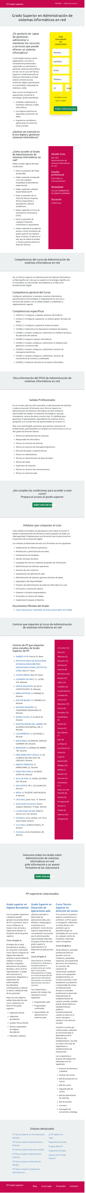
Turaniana (20, 832)
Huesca (60, 728)
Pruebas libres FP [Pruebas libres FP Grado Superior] (56, 1146)
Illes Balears (62, 732)
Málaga (60, 765)
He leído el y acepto (60, 99)
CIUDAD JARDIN (22, 675)
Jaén (59, 739)
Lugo (59, 757)
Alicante (60, 661)
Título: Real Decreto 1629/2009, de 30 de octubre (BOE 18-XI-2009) (44, 610)
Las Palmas (62, 748)
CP (54, 88)
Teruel (60, 806)
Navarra (60, 774)
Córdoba (61, 695)
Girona (60, 708)
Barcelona (61, 674)
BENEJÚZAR (21, 747)
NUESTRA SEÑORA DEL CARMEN (29, 724)
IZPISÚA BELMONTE (24, 686)
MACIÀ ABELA (21, 741)
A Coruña (61, 648)
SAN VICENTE (21, 785)
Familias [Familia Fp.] (58, 3)
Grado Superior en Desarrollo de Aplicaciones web (41, 908)
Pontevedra (62, 782)
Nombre (57, 53)
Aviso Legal (46, 1186)
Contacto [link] (74, 1186)
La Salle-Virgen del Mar (25, 811)
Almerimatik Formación (26, 804)
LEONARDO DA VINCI (25, 679)
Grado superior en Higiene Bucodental (17, 906)
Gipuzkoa (61, 704)
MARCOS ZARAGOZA (24, 764)
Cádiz (59, 682)
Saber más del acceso (43, 504)
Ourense (61, 778)
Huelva (60, 724)
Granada (61, 712)
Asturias (60, 669)
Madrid (60, 761)
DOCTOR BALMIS (23, 700)
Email (56, 70)
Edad (69, 88)
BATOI (18, 792)
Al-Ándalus (20, 818)
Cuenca (60, 699)
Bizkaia (60, 678)
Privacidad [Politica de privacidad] (60, 1186)
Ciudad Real (62, 691)
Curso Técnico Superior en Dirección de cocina (67, 908)
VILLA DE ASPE (22, 778)
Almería (60, 665)
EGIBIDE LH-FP (22, 656)
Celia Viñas (20, 799)
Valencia (60, 814)
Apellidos (57, 61)
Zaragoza (61, 819)
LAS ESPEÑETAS (22, 733)
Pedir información (43, 876)
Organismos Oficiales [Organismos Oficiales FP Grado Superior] (57, 1150)
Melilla (60, 769)
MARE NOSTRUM (23, 693)
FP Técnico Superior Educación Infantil (28, 1149)
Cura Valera (21, 825)
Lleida (60, 752)
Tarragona (61, 801)
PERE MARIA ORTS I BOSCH (27, 755)
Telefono (57, 79)
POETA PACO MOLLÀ (24, 771)
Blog (35, 1186)
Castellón (61, 686)
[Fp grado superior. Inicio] (15, 4)
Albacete (61, 656)
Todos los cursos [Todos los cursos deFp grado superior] (70, 3)
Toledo (60, 810)
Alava (59, 652)
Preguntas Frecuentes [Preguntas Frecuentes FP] (58, 1142)
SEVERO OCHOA (22, 717)
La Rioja (60, 744)
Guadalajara (62, 717)
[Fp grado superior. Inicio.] (15, 1184)
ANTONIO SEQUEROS (25, 707)
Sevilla (60, 797)
